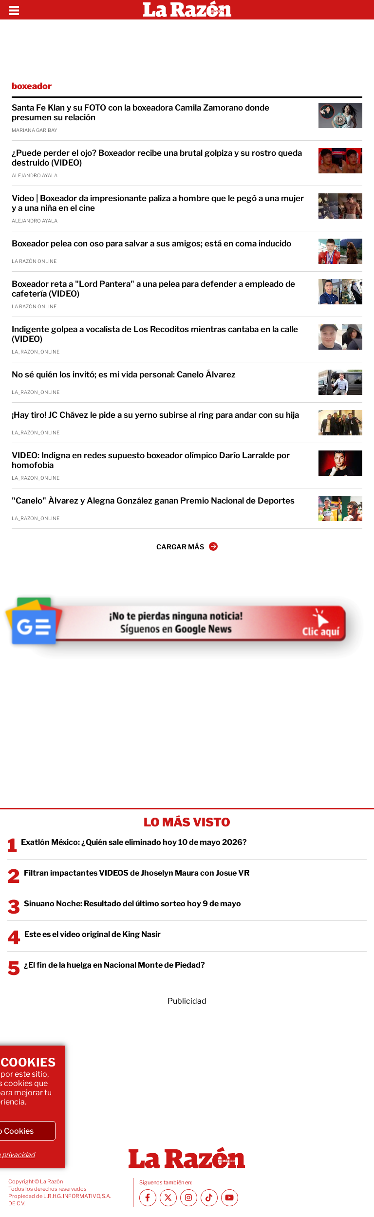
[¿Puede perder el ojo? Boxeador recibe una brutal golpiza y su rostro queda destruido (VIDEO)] (340, 160)
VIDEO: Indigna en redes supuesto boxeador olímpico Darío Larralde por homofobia (151, 460)
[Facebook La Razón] (147, 1197)
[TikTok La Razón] (209, 1197)
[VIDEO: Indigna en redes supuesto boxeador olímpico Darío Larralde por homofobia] (340, 463)
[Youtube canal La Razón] (229, 1197)
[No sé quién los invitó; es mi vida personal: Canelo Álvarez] (340, 382)
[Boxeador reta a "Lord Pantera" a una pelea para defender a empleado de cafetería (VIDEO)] (340, 291)
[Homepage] (187, 9)
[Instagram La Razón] (188, 1197)
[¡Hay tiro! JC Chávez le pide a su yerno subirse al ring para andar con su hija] (340, 422)
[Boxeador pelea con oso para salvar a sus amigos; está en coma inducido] (340, 251)
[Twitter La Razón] (168, 1197)
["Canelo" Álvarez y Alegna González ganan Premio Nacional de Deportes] (340, 508)
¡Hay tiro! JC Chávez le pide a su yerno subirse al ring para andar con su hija (155, 415)
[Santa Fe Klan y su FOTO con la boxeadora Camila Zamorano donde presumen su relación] (340, 115)
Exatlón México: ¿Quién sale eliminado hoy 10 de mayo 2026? (134, 842)
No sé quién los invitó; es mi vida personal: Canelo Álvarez (124, 374)
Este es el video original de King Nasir (92, 934)
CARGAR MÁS (187, 546)
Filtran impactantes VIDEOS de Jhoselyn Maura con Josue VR (137, 873)
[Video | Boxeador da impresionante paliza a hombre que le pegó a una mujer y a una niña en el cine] (340, 206)
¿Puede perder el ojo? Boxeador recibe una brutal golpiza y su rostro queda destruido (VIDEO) (157, 158)
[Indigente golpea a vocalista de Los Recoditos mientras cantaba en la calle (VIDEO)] (340, 337)
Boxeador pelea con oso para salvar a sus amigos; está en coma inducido (151, 243)
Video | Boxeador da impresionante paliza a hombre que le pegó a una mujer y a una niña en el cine (158, 203)
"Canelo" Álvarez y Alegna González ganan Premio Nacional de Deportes (153, 501)
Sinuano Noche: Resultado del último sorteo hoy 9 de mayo (132, 903)
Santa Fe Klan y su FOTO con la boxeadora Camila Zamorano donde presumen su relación (140, 112)
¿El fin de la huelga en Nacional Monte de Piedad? (114, 965)
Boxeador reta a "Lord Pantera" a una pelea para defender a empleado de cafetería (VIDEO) (153, 289)
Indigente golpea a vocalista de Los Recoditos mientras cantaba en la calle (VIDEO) (155, 334)
